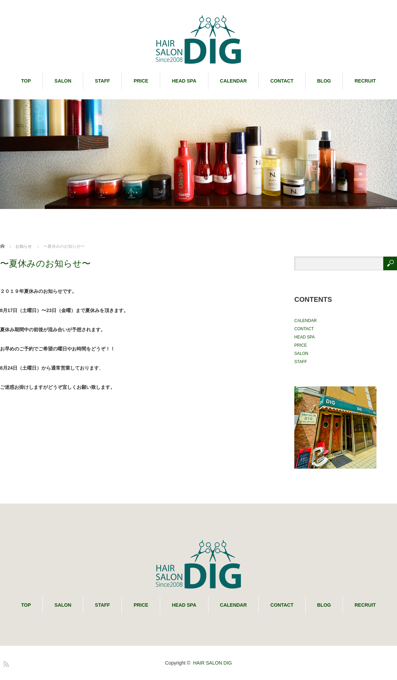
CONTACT (281, 81)
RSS (5, 663)
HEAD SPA (184, 81)
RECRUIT (365, 81)
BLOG (324, 81)
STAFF (102, 81)
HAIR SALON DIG (212, 663)
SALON (62, 81)
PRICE (140, 81)
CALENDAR (233, 81)
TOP (26, 81)
